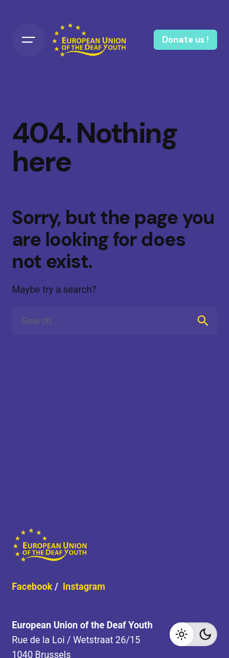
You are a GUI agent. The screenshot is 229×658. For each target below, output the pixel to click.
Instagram (84, 586)
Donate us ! (185, 39)
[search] (203, 320)
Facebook (32, 586)
